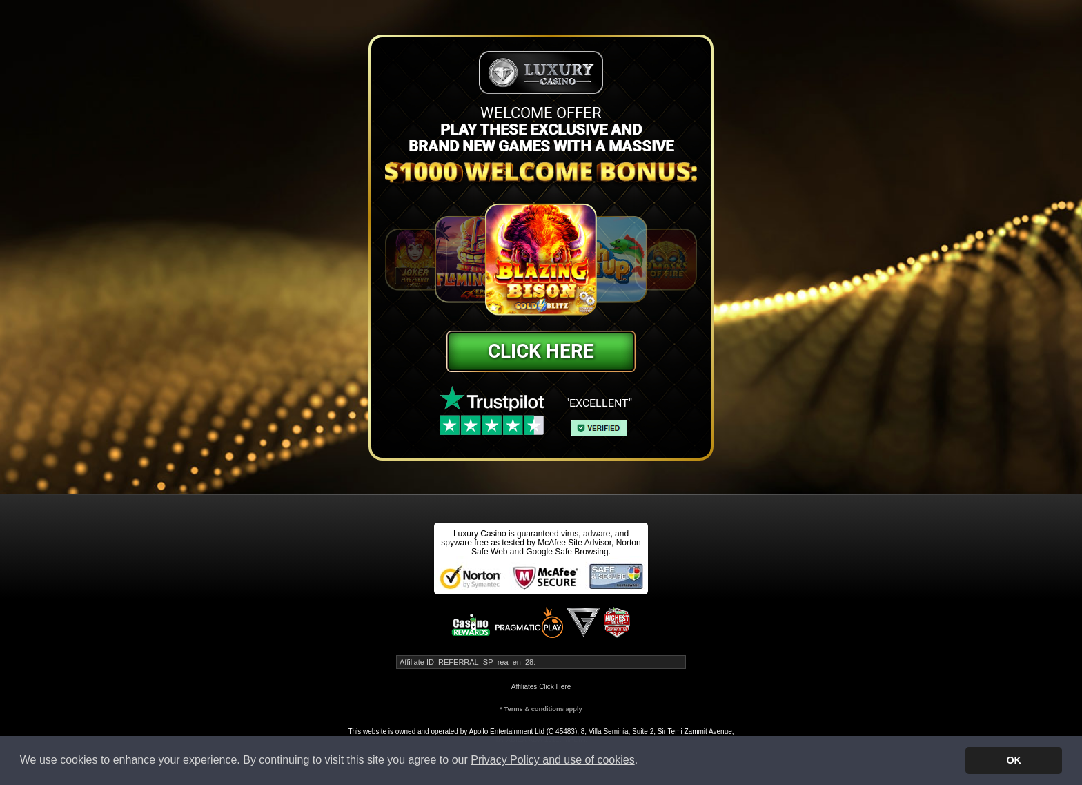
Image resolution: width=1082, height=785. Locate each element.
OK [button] (1013, 760)
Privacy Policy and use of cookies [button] (552, 760)
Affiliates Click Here (541, 686)
